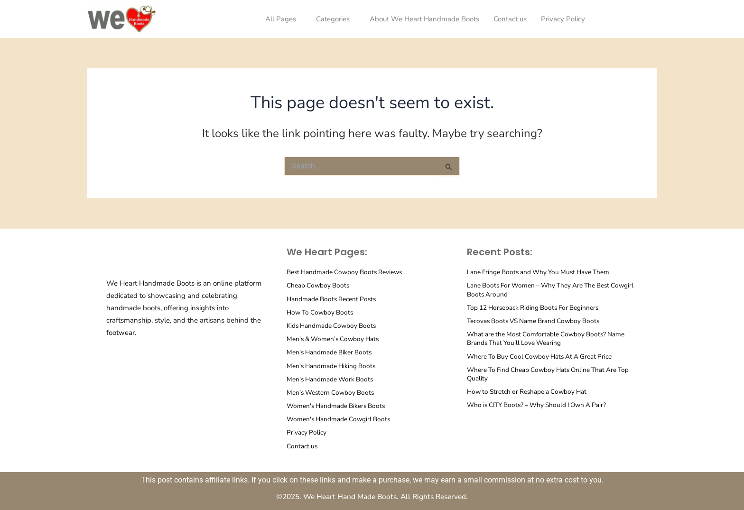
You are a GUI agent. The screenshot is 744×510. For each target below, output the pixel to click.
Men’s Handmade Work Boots (331, 378)
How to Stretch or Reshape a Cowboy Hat (530, 391)
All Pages (280, 19)
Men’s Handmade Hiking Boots (333, 365)
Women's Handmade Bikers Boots (337, 405)
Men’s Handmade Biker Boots (330, 352)
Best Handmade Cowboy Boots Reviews (347, 272)
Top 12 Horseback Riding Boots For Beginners (535, 307)
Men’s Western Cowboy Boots (332, 392)
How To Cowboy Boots (321, 311)
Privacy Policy (563, 19)
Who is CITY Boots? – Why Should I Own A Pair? (540, 404)
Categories (333, 19)
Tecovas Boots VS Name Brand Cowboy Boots (536, 320)
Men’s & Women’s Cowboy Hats (335, 338)
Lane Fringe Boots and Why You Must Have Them (541, 272)
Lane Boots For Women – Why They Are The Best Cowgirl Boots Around (541, 289)
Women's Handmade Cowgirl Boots (340, 419)
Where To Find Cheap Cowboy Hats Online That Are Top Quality (551, 373)
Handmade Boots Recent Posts (333, 298)
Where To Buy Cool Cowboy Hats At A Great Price (542, 356)
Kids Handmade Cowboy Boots (333, 325)
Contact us (510, 19)
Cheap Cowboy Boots (319, 285)
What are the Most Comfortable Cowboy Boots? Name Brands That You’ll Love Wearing (548, 338)
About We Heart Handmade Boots (424, 19)
